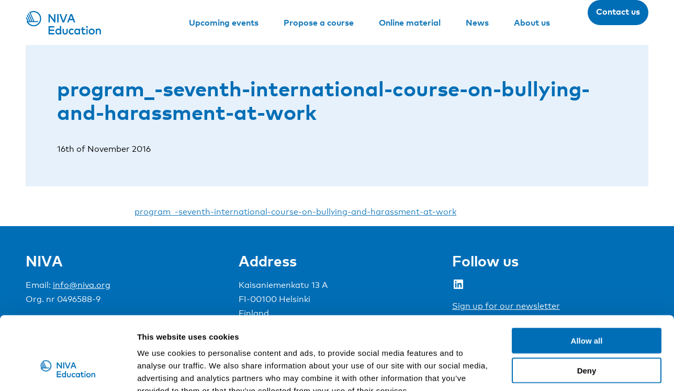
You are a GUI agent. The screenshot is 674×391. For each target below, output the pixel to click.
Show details (549, 370)
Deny (587, 307)
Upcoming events (224, 22)
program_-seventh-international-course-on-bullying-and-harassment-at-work (295, 212)
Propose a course (319, 22)
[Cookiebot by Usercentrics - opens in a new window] (68, 370)
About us (532, 22)
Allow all (587, 277)
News (477, 22)
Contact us (618, 11)
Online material (410, 22)
